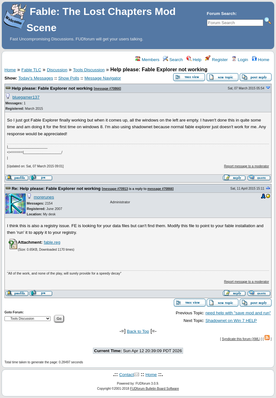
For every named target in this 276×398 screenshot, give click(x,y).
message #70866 (107, 88)
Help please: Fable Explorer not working (52, 88)
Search (173, 59)
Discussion (57, 69)
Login (239, 59)
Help (194, 59)
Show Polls (68, 78)
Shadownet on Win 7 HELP (231, 320)
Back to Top (138, 331)
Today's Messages (35, 78)
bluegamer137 (25, 97)
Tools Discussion (88, 69)
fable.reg (52, 242)
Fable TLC (31, 69)
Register (216, 59)
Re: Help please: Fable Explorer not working (56, 188)
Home (260, 59)
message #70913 (115, 189)
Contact (126, 374)
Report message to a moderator (246, 166)
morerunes (44, 197)
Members (147, 59)
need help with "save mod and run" (238, 313)
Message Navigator (102, 78)
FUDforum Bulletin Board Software (154, 388)
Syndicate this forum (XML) (241, 339)
